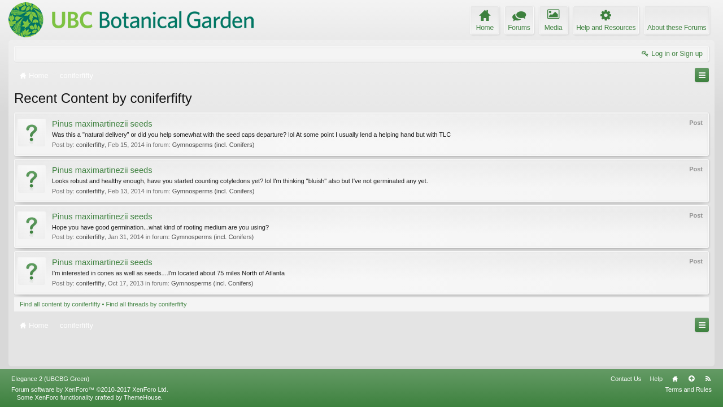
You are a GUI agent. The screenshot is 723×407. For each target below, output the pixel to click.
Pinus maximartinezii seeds (102, 123)
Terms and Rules (688, 389)
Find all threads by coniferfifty (146, 304)
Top (691, 379)
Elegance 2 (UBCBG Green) (50, 378)
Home (675, 379)
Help (656, 378)
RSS (708, 379)
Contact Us (626, 378)
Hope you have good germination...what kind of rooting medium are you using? (160, 227)
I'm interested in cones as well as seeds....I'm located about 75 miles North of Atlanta (168, 273)
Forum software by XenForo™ (89, 389)
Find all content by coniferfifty (60, 304)
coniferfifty (90, 144)
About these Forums (676, 28)
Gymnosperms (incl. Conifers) (213, 144)
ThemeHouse (142, 397)
